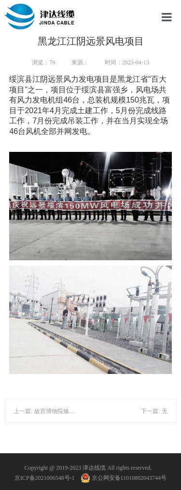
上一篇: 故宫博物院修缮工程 (50, 411)
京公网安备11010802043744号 (124, 478)
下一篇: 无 (154, 411)
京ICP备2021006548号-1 (44, 478)
